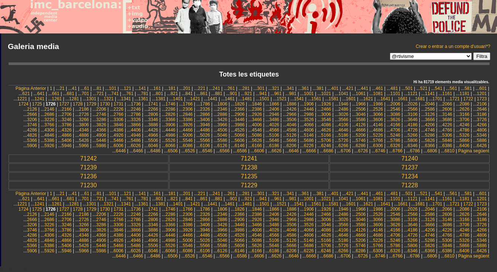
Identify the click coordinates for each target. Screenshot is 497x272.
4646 (344, 130)
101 (112, 88)
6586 (242, 150)
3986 (240, 124)
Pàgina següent (473, 150)
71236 (88, 176)
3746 (32, 124)
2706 (67, 114)
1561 (316, 98)
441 (364, 88)
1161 (447, 93)
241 (216, 88)
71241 (249, 158)
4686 (378, 130)
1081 (378, 93)
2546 (395, 109)
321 (275, 88)
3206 (32, 119)
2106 (482, 104)
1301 (91, 98)
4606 (309, 130)
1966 (361, 104)
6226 (309, 145)
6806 (432, 150)
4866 (67, 135)
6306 (378, 145)
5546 (188, 140)
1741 (153, 104)
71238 (249, 167)
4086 (326, 124)
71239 (88, 167)
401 (335, 88)
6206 (291, 145)
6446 (121, 150)
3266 (84, 119)
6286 (361, 145)
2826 (171, 114)
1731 (118, 104)
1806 (222, 104)
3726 (482, 119)
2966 (291, 114)
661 (56, 93)
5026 (205, 135)
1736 (136, 104)
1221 (22, 98)
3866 (136, 124)
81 (99, 88)
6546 (207, 150)
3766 (49, 124)
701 (85, 93)
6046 (153, 145)
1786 (205, 104)
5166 (326, 135)
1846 (257, 104)
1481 (247, 98)
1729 (91, 104)
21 (62, 88)
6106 (205, 145)
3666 (430, 119)
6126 (222, 145)
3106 (413, 114)
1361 (143, 98)
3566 (344, 119)
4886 (84, 135)
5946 (67, 145)
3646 (413, 119)
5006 (188, 135)
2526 (378, 109)
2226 (118, 109)
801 (159, 93)
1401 (178, 98)
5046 (222, 135)
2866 (205, 114)
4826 (32, 135)
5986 (101, 145)
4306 (49, 130)
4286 (32, 130)
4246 (464, 124)
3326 (136, 119)
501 (409, 88)
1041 (344, 93)
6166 (257, 145)
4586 (291, 130)
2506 (361, 109)
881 (218, 93)
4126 (361, 124)
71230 (88, 185)
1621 (368, 98)
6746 (380, 150)
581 (468, 88)
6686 (329, 150)
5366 (32, 140)
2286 (171, 109)
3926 (188, 124)
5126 (291, 135)
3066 (378, 114)
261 (231, 88)
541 (438, 88)
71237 (409, 167)
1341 (126, 98)
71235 (249, 176)
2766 (118, 114)
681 (70, 93)
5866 (464, 140)
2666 (32, 114)
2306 (188, 109)
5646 (274, 140)
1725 (37, 104)
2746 (101, 114)
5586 (222, 140)
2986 (309, 114)
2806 (153, 114)
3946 (205, 124)
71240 (409, 158)
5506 (153, 140)
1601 (351, 98)
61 (86, 88)
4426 (153, 130)
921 (248, 93)
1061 (361, 93)
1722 (468, 98)
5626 (257, 140)
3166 (464, 114)
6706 (346, 150)
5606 (240, 140)
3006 (326, 114)
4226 (447, 124)
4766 (447, 130)
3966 (222, 124)
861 (204, 93)
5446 (101, 140)
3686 (447, 119)
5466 (118, 140)
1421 (195, 98)
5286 (430, 135)
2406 (274, 109)
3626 (395, 119)
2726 (84, 114)
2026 (413, 104)
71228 (409, 185)
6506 (173, 150)
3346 (153, 119)
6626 (277, 150)
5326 (464, 135)
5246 (395, 135)
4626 (326, 130)
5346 (482, 135)
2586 (430, 109)
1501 (264, 98)
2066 (447, 104)
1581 (333, 98)
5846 (447, 140)
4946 (136, 135)
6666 (311, 150)
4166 (395, 124)
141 (142, 88)
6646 (294, 150)
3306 (118, 119)
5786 (395, 140)
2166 (67, 109)
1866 (274, 104)
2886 (222, 114)
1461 (230, 98)
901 (233, 93)
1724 (24, 104)
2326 (205, 109)
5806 (413, 140)
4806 (482, 130)
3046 (361, 114)
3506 (291, 119)
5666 (291, 140)
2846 (188, 114)
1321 (109, 98)
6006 (118, 145)
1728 (78, 104)
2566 (413, 109)
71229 (249, 185)
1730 (105, 104)
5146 (309, 135)
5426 (84, 140)
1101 (395, 93)
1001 (309, 93)
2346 (222, 109)
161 (157, 88)
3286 (101, 119)
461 (379, 88)
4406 (136, 130)
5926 (49, 145)
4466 (188, 130)
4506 (222, 130)
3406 (205, 119)
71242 (88, 158)
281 (246, 88)
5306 (447, 135)
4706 (395, 130)
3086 (395, 114)
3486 (274, 119)
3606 (378, 119)
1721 (455, 98)
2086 (464, 104)
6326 (395, 145)
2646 (482, 109)
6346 (413, 145)
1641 (386, 98)
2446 (309, 109)
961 (278, 93)
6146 (240, 145)
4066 (309, 124)
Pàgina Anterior (31, 88)
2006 (395, 104)
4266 (482, 124)
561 (453, 88)
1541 (299, 98)
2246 (136, 109)
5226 (378, 135)
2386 (257, 109)
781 (144, 93)
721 (100, 93)
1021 (326, 93)
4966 (153, 135)
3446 (240, 119)
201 (186, 88)
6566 (225, 150)
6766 (398, 150)
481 (394, 88)
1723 (482, 98)
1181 (464, 93)
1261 (57, 98)
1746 (171, 104)
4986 (171, 135)
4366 (101, 130)
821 (174, 93)
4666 (361, 130)
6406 (464, 145)
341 (290, 88)
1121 (413, 93)
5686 (309, 140)
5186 (344, 135)
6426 (482, 145)
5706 (326, 140)
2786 (136, 114)
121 (127, 88)
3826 (101, 124)
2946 (274, 114)
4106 (344, 124)
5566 (205, 140)
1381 (160, 98)
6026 (136, 145)
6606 (259, 150)
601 (483, 88)
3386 (188, 119)
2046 (430, 104)
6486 (156, 150)
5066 (240, 135)
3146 (447, 114)
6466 (138, 150)
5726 (344, 140)
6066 (171, 145)
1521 (282, 98)
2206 (101, 109)
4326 (67, 130)
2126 (32, 109)
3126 (430, 114)
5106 (274, 135)
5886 (482, 140)
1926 (326, 104)
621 (26, 93)
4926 (118, 135)
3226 (49, 119)
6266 (344, 145)
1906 (309, 104)
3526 (309, 119)
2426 (291, 109)
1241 (40, 98)
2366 (240, 109)
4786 (464, 130)
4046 (291, 124)
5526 (171, 140)
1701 (437, 98)
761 (130, 93)
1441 (213, 98)
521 (423, 88)
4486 (205, 130)
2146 (49, 109)
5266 (413, 135)
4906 (101, 135)
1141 (430, 93)
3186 (482, 114)
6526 (190, 150)
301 (260, 88)
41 (74, 88)
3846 (118, 124)
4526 (240, 130)
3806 (84, 124)
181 (172, 88)
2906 (240, 114)
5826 (430, 140)
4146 (378, 124)
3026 (344, 114)
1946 (344, 104)
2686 (49, 114)
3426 (222, 119)
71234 (409, 176)
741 (115, 93)
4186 (413, 124)
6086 (188, 145)
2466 (326, 109)
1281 (74, 98)
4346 (84, 130)
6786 (415, 150)
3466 (257, 119)
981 (292, 93)
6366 (430, 145)
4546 (257, 130)
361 (305, 88)
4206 (430, 124)
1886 (291, 104)
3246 (67, 119)
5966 (84, 145)
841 (189, 93)
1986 (378, 104)
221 (201, 88)
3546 (326, 119)
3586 (361, 119)
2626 (464, 109)
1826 (240, 104)
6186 (274, 145)
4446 (171, 130)
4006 (257, 124)
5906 (32, 145)
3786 (67, 124)
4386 (118, 130)
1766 (188, 104)
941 (263, 93)
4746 (430, 130)
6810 (450, 150)
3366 (171, 119)
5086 (257, 135)
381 (320, 88)
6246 (326, 145)
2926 (257, 114)
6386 (447, 145)
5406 (67, 140)
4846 (49, 135)
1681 (420, 98)
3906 (171, 124)
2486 (344, 109)
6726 (363, 150)
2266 (153, 109)
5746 (361, 140)
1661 (403, 98)
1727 (64, 104)
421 (349, 88)
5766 (378, 140)
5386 (49, 140)
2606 (447, 109)
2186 (84, 109)
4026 (274, 124)
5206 (361, 135)
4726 (413, 130)
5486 (136, 140)
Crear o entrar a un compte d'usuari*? (453, 46)
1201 (482, 93)
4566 (274, 130)
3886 (153, 124)
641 (41, 93)
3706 (464, 119)
